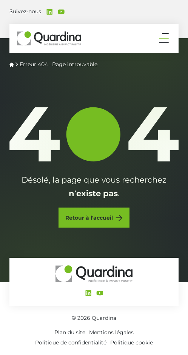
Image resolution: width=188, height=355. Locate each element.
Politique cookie (131, 342)
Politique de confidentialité (70, 342)
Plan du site (69, 332)
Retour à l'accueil (89, 217)
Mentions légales (111, 332)
